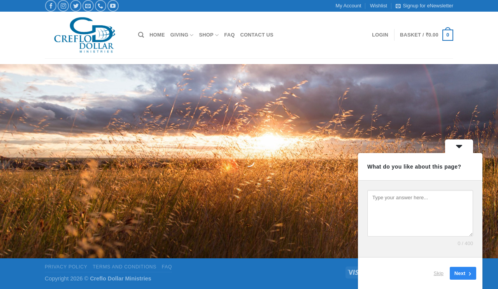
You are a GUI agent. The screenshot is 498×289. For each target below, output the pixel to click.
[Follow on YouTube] (113, 5)
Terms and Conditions (124, 267)
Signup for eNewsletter (424, 6)
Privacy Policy (66, 267)
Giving (182, 35)
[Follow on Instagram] (63, 5)
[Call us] (100, 5)
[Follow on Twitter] (75, 5)
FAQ (229, 35)
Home (157, 35)
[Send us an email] (88, 5)
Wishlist (378, 6)
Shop (209, 35)
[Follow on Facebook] (50, 5)
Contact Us (257, 35)
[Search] (141, 35)
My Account (348, 6)
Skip (439, 273)
